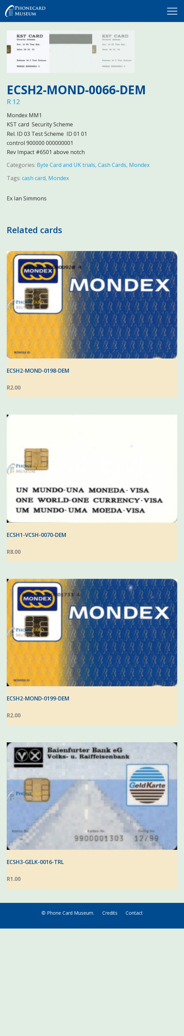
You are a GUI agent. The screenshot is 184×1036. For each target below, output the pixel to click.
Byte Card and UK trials (66, 272)
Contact (134, 1020)
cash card (34, 285)
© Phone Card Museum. (68, 1020)
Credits (109, 1020)
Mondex (139, 272)
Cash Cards (112, 272)
